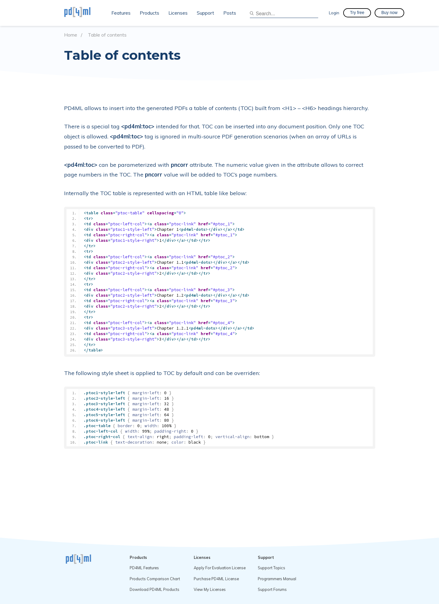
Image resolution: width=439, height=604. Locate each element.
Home (70, 35)
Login (334, 12)
